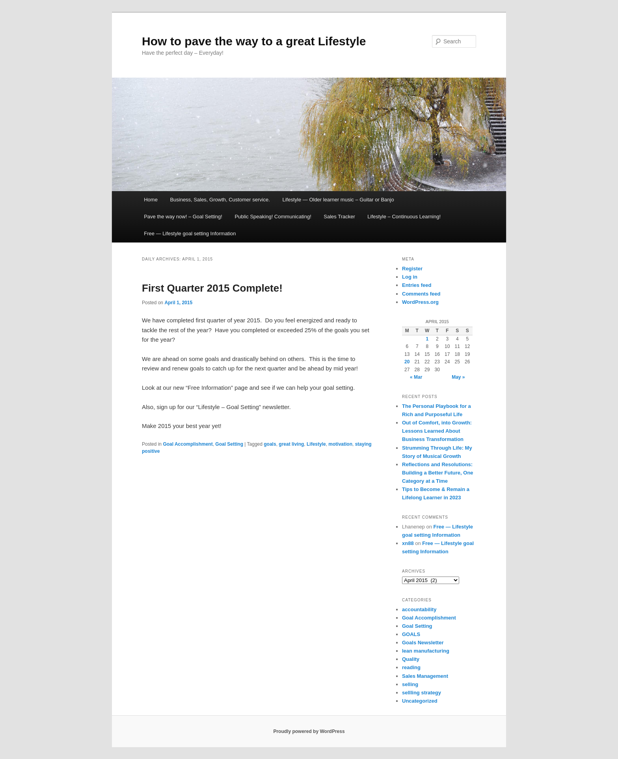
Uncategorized (419, 701)
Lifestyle (316, 444)
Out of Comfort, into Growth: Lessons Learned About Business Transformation (437, 431)
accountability (419, 609)
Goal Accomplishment (187, 444)
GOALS (411, 634)
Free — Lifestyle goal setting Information (190, 233)
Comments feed (421, 294)
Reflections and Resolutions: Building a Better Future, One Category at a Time (437, 472)
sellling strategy (421, 693)
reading (411, 667)
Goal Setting (229, 444)
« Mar (416, 377)
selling (410, 684)
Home (151, 200)
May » (458, 377)
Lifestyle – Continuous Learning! (404, 217)
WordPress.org (420, 302)
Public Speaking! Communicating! (273, 217)
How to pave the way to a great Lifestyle (254, 41)
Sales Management (425, 676)
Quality (410, 659)
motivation (340, 444)
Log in (409, 277)
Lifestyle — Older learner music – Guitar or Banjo (338, 200)
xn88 (408, 543)
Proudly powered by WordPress (308, 731)
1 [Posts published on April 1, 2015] (427, 339)
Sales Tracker (339, 217)
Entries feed (416, 285)
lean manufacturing (425, 651)
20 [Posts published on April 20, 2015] (407, 362)
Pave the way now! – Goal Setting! (183, 217)
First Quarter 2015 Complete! (212, 288)
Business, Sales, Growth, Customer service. (220, 200)
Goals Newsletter (423, 643)
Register (412, 269)
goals (270, 444)
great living (291, 444)
